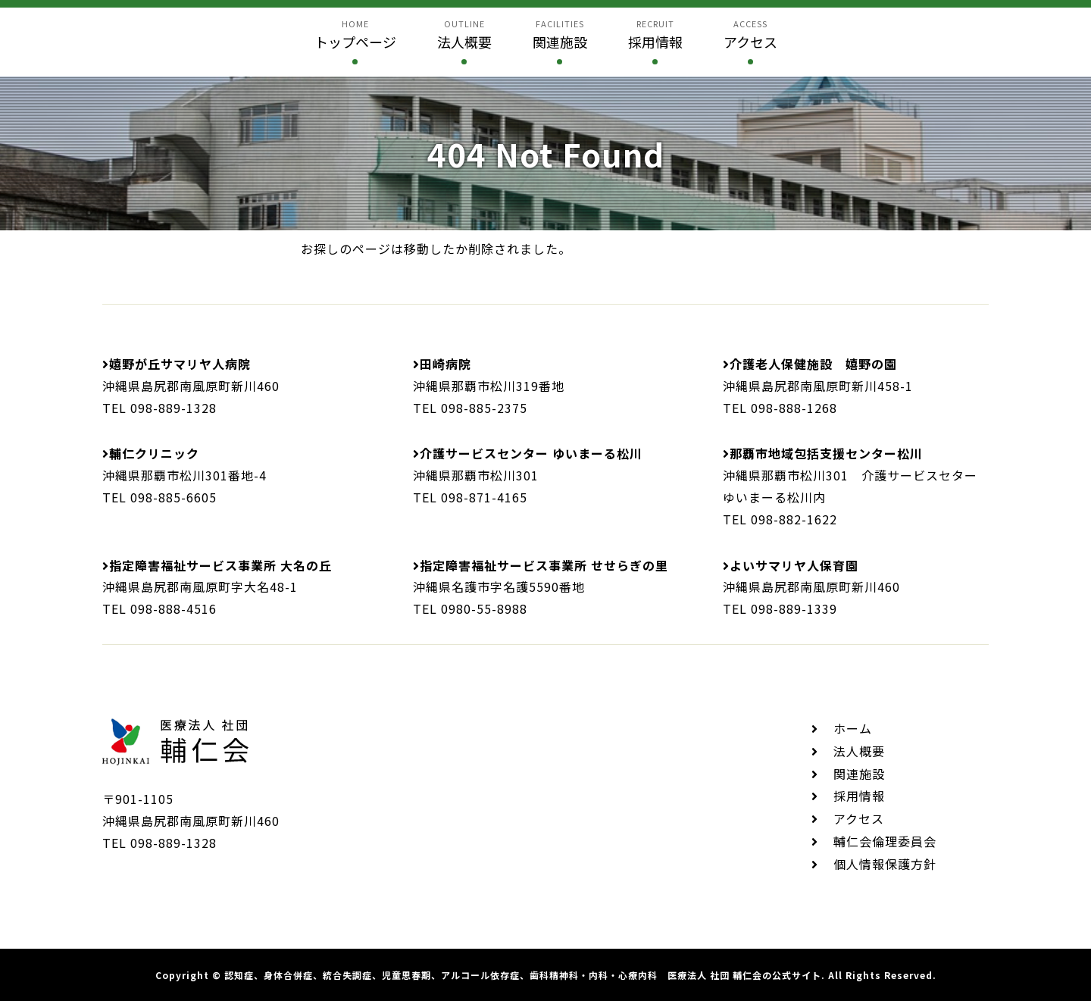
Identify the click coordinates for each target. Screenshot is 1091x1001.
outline (464, 34)
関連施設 (859, 774)
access (750, 34)
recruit (655, 34)
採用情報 (859, 796)
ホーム (852, 728)
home (355, 34)
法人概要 (859, 751)
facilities (560, 34)
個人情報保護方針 (884, 864)
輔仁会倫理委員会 (884, 841)
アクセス (858, 818)
